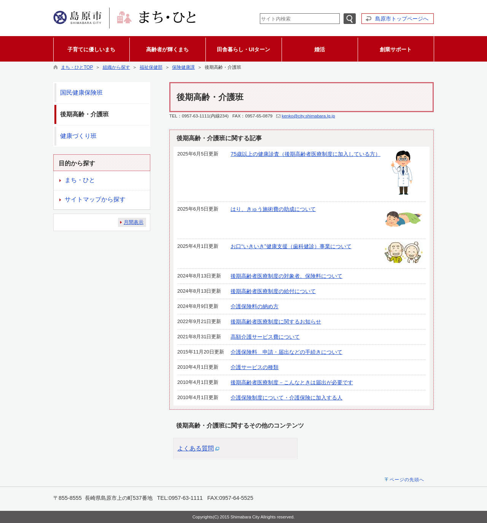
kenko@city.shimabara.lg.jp (308, 116)
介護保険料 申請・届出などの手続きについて (286, 352)
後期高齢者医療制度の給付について (273, 291)
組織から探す (116, 67)
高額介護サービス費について (265, 337)
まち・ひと (80, 180)
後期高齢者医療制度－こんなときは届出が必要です (292, 382)
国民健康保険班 (81, 92)
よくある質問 (195, 448)
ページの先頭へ (407, 479)
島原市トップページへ (401, 19)
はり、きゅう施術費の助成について (273, 209)
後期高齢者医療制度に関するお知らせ (276, 322)
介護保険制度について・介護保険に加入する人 (286, 398)
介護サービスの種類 (255, 367)
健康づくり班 (78, 136)
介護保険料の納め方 (255, 306)
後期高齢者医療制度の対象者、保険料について (286, 276)
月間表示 (133, 222)
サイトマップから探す (95, 199)
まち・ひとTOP (77, 67)
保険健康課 (183, 67)
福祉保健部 (151, 67)
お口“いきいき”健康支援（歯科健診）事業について (291, 246)
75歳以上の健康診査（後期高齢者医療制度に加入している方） (305, 154)
